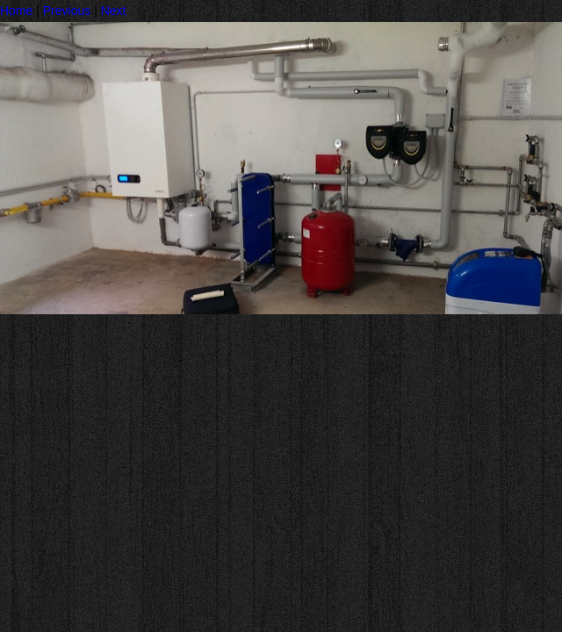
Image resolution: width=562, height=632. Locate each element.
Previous (66, 11)
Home (16, 11)
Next (113, 11)
